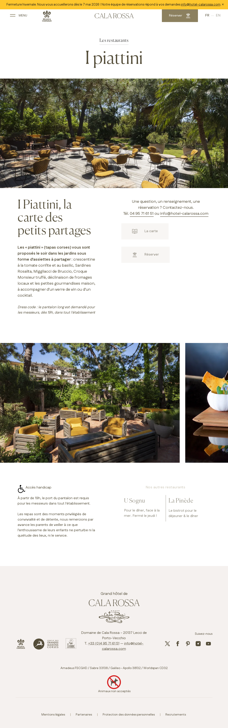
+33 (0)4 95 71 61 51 (103, 643)
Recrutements (175, 714)
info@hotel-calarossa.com (200, 4)
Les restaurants (114, 40)
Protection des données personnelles (129, 714)
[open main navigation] (25, 17)
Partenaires (84, 714)
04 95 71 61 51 (142, 214)
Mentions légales (53, 714)
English (210, 17)
